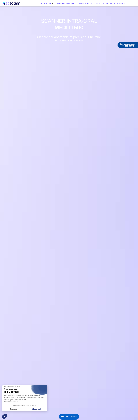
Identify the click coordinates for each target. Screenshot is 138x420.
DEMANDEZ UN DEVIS (69, 417)
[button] (47, 3)
